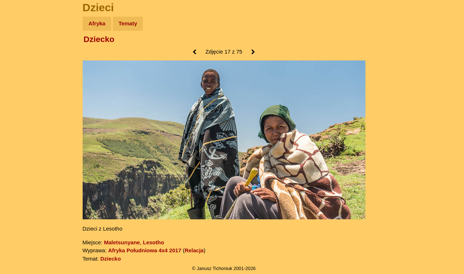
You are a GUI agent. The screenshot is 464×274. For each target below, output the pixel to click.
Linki (18, 135)
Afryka (96, 23)
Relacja (194, 250)
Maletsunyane (122, 242)
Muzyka (22, 107)
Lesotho (153, 242)
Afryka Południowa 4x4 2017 (144, 250)
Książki (21, 93)
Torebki (22, 149)
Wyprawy (24, 52)
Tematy (128, 23)
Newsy (21, 79)
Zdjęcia (21, 66)
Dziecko (99, 39)
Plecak (21, 121)
